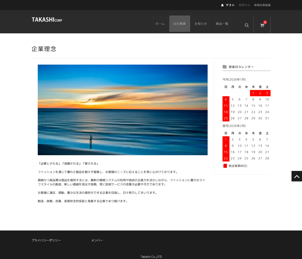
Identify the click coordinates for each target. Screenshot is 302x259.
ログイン (244, 5)
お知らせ (205, 18)
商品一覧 (226, 18)
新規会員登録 (262, 5)
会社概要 (184, 18)
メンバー (97, 234)
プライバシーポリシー (46, 234)
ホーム (164, 18)
